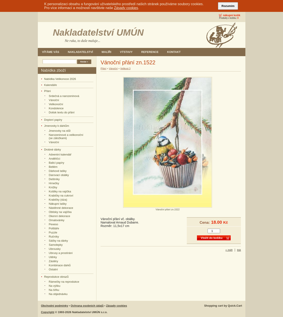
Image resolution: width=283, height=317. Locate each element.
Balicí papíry (56, 162)
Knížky (53, 187)
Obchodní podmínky (54, 305)
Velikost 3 (125, 68)
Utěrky (53, 257)
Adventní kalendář (60, 154)
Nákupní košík (231, 15)
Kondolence (56, 108)
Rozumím (228, 6)
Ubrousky (55, 248)
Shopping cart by (223, 305)
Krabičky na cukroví (61, 195)
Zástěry (53, 261)
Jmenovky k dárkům (56, 125)
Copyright (47, 312)
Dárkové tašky (58, 171)
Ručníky (54, 236)
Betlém (53, 166)
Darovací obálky (59, 175)
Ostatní (53, 269)
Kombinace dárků (60, 265)
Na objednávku (58, 294)
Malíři (106, 52)
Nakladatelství (80, 52)
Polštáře (54, 228)
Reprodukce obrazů (56, 276)
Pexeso (53, 224)
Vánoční (54, 100)
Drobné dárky (52, 149)
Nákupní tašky (58, 203)
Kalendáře (50, 85)
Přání (47, 91)
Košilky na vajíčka (60, 191)
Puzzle (53, 232)
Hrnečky (54, 183)
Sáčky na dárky (58, 240)
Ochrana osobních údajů (87, 305)
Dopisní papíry (53, 119)
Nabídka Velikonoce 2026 (60, 79)
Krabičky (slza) (58, 199)
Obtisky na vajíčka (60, 212)
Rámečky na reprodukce (64, 281)
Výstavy (126, 52)
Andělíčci (54, 158)
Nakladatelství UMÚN (98, 32)
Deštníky (54, 179)
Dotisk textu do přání (62, 112)
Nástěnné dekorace (61, 207)
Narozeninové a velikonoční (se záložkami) (66, 136)
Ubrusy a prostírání (61, 253)
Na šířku (54, 290)
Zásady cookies (126, 8)
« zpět (229, 250)
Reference (149, 52)
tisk (239, 250)
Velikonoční (56, 104)
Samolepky (56, 244)
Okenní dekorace (59, 216)
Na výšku (54, 285)
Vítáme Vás (50, 52)
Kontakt (174, 52)
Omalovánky (56, 220)
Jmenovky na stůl (59, 130)
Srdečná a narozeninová (64, 96)
